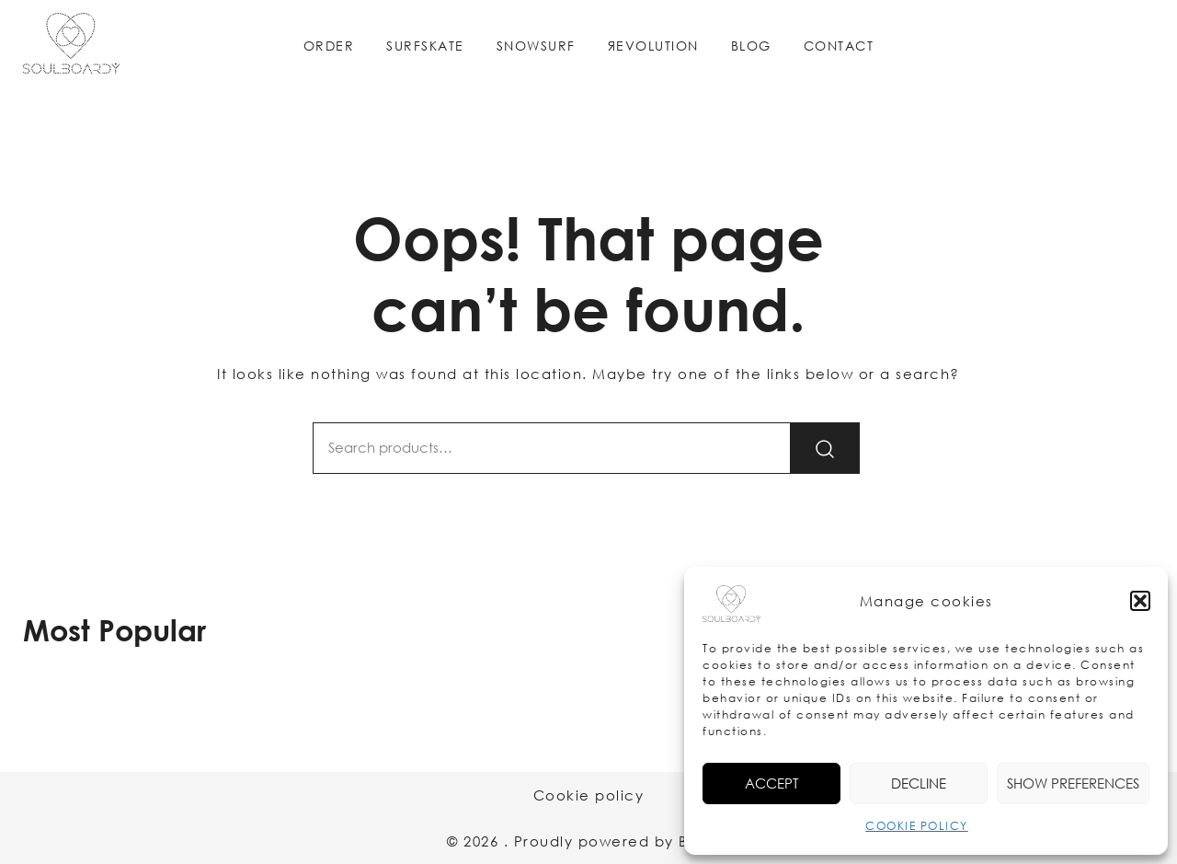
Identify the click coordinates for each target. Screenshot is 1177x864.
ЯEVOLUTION (653, 45)
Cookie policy (589, 795)
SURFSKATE (425, 45)
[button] (1140, 601)
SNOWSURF (536, 45)
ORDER (329, 45)
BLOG (751, 45)
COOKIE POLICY (916, 826)
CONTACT (839, 45)
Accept (771, 783)
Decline (918, 783)
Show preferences (1073, 783)
